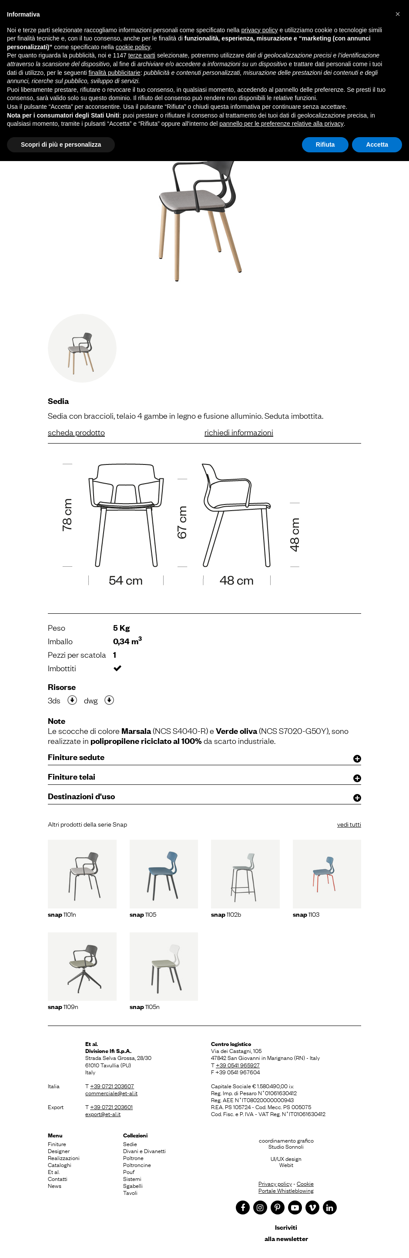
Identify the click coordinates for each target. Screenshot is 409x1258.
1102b (226, 913)
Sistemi (132, 1178)
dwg (90, 700)
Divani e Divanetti (144, 1150)
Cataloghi (59, 1164)
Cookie (305, 1183)
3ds (54, 700)
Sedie (130, 1143)
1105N (145, 1006)
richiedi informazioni (238, 432)
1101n (62, 913)
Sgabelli (133, 1185)
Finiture (57, 1143)
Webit (286, 1164)
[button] (398, 14)
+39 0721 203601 (111, 1106)
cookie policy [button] (133, 47)
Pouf (128, 1171)
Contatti (57, 1178)
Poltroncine (137, 1164)
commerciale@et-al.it (111, 1092)
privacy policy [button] (259, 30)
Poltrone (133, 1157)
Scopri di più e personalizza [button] (61, 144)
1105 (143, 913)
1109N (63, 1006)
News (54, 1185)
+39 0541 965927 (238, 1064)
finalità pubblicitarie (115, 72)
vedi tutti (349, 823)
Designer (59, 1150)
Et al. (54, 1171)
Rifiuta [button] (325, 144)
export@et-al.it (103, 1113)
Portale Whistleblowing (286, 1190)
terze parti (141, 55)
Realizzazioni (64, 1157)
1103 (306, 913)
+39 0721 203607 (112, 1085)
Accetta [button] (377, 144)
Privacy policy (275, 1183)
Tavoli (130, 1192)
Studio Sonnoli (286, 1146)
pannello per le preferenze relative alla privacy (281, 123)
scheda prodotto (76, 432)
